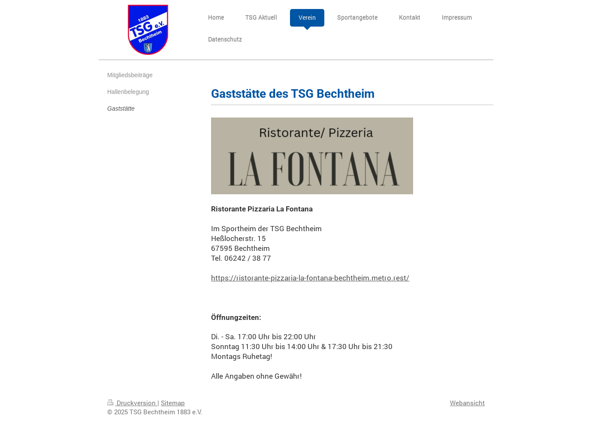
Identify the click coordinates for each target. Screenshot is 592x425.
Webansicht (467, 402)
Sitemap (173, 402)
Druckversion (132, 402)
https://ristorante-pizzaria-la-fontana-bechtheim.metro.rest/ (310, 278)
